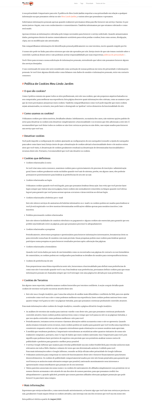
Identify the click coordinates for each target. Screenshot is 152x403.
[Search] (117, 3)
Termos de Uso (100, 3)
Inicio (76, 3)
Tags (81, 3)
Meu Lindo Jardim (69, 16)
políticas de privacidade (114, 55)
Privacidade (89, 3)
